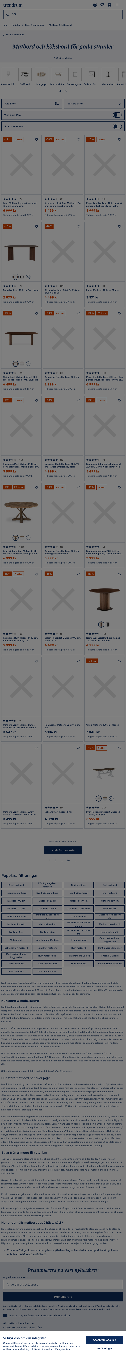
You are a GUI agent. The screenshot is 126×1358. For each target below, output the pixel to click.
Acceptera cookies (104, 1340)
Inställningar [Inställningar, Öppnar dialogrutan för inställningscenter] (104, 1348)
